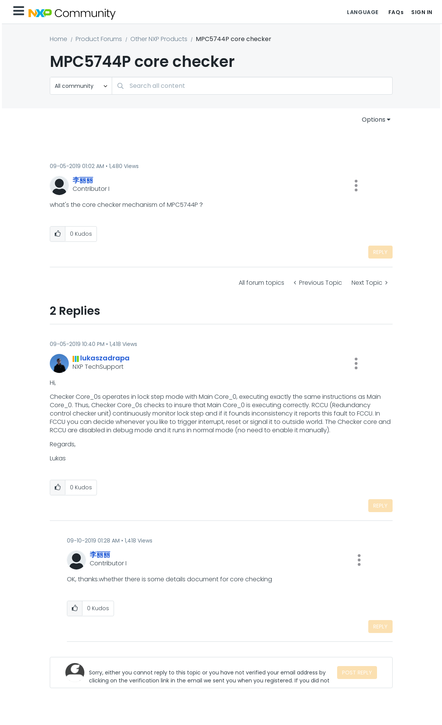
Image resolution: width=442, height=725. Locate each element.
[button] (356, 185)
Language (362, 12)
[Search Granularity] (81, 85)
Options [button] (373, 119)
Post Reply (357, 672)
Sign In (421, 12)
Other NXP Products (158, 39)
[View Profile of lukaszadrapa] (105, 358)
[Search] (252, 86)
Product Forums (99, 39)
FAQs (396, 12)
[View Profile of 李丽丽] (83, 180)
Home (58, 39)
